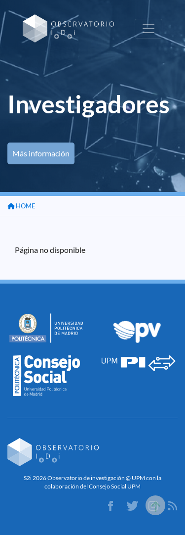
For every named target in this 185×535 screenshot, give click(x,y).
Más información (41, 153)
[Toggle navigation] (148, 29)
